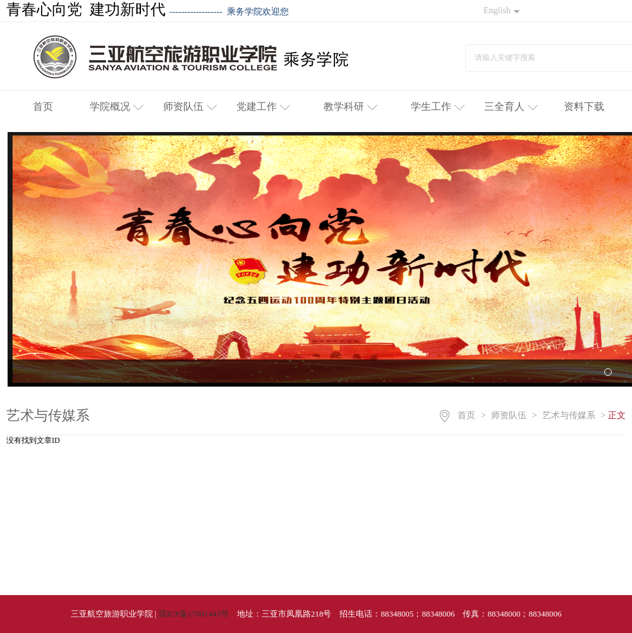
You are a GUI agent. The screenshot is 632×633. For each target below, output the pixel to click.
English (501, 10)
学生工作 (438, 106)
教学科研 (350, 106)
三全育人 (511, 106)
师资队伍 (190, 106)
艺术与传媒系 (568, 415)
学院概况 (116, 106)
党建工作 (263, 106)
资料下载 (584, 106)
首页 (43, 106)
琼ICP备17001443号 (194, 613)
